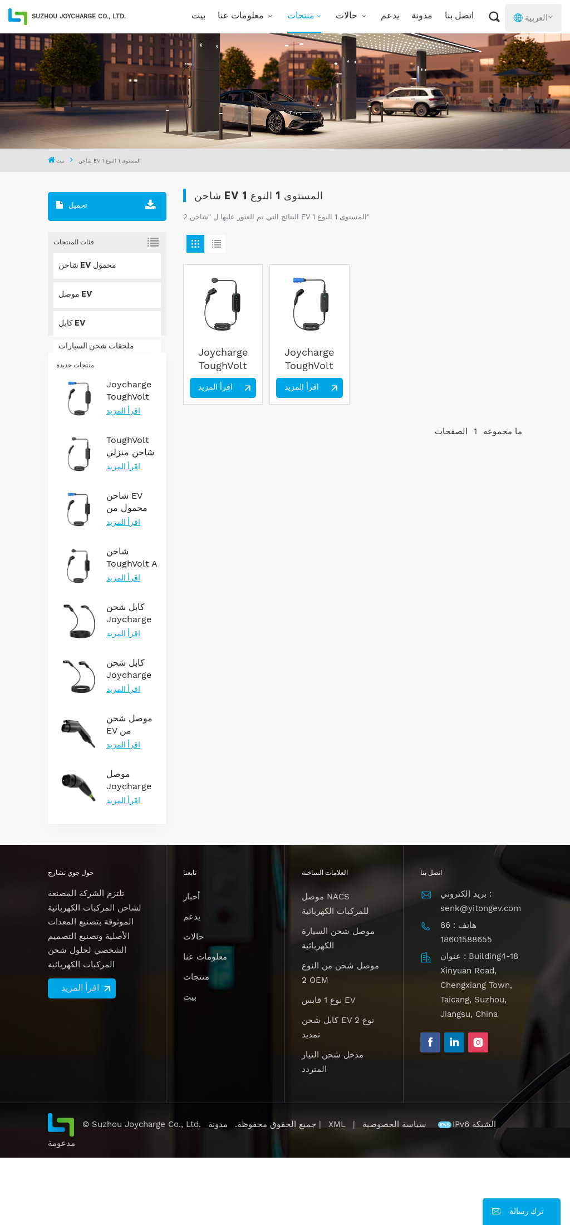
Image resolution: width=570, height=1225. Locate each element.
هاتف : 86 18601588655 (466, 999)
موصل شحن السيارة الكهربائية (338, 1006)
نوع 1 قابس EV (329, 1068)
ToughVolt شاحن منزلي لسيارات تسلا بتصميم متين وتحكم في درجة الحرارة (131, 514)
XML (337, 1192)
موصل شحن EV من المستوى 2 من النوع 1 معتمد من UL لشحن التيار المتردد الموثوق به (132, 792)
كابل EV (72, 324)
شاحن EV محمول (87, 266)
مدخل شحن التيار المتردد (332, 1130)
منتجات (301, 16)
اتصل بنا (459, 16)
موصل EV (75, 295)
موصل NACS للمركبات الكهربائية (335, 972)
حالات (348, 16)
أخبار (191, 965)
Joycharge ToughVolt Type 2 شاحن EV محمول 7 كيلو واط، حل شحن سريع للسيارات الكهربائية (132, 458)
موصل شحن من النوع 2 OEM (340, 1041)
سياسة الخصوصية (395, 1192)
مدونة (422, 16)
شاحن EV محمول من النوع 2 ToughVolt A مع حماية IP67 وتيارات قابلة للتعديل (131, 570)
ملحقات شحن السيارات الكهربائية (96, 353)
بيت (198, 16)
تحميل (71, 205)
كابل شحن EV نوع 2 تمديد (338, 1095)
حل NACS (76, 382)
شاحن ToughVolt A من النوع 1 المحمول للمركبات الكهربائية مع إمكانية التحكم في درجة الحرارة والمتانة (131, 625)
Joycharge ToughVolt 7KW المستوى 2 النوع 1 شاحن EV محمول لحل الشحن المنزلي (223, 359)
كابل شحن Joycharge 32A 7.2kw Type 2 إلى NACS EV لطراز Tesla (129, 681)
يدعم (390, 16)
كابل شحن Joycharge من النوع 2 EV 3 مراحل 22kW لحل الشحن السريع (129, 737)
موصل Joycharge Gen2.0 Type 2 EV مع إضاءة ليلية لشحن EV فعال (128, 848)
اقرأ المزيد (123, 479)
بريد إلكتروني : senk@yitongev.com (480, 969)
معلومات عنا (242, 16)
